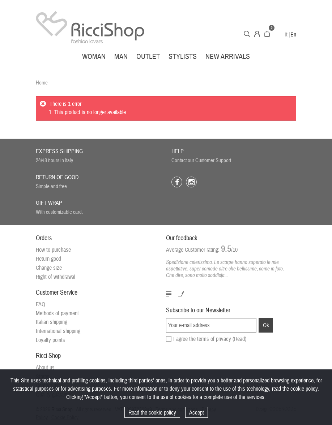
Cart (267, 34)
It (286, 34)
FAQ (40, 304)
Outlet (148, 56)
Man (121, 56)
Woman (94, 56)
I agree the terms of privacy (209, 339)
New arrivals (227, 56)
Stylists (183, 56)
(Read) (239, 339)
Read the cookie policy (152, 412)
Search (247, 34)
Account (257, 34)
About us (45, 367)
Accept (196, 412)
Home (42, 82)
